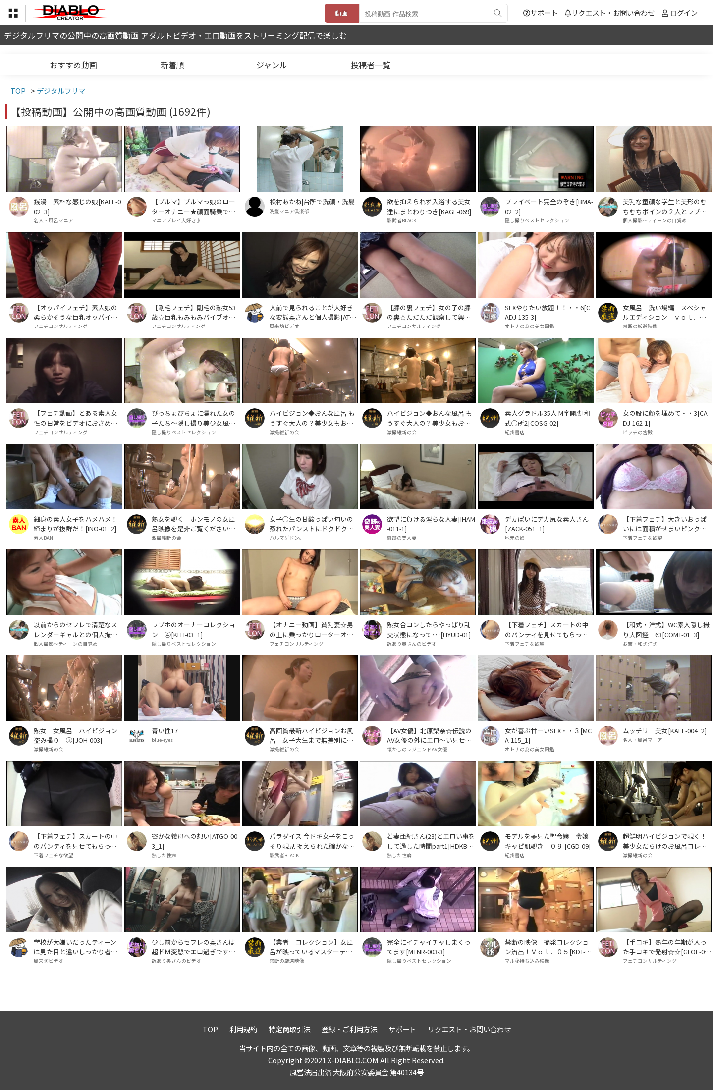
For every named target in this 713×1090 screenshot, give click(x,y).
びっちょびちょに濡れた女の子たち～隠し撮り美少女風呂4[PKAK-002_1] (195, 417)
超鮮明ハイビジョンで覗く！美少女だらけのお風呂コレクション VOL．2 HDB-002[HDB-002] (666, 840)
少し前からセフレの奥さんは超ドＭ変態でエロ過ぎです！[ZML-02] (193, 946)
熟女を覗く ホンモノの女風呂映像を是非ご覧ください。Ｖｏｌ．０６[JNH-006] (193, 523)
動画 (341, 13)
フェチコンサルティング (61, 326)
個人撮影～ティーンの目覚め (655, 220)
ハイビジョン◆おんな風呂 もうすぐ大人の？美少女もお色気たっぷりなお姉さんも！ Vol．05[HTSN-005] (313, 417)
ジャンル (271, 65)
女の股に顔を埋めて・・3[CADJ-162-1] (665, 417)
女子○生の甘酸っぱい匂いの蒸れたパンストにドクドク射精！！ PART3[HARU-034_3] (313, 523)
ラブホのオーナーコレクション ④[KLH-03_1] (193, 629)
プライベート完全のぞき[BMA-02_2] (549, 206)
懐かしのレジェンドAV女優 (417, 749)
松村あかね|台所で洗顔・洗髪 (312, 201)
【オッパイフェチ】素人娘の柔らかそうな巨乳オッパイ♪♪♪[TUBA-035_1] (75, 312)
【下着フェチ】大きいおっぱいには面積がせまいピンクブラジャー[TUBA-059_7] (665, 523)
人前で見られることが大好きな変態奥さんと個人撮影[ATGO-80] (312, 312)
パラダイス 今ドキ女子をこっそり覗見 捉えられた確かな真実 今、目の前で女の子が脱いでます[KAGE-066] (312, 840)
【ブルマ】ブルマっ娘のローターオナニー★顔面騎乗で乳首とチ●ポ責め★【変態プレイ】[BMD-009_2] (193, 206)
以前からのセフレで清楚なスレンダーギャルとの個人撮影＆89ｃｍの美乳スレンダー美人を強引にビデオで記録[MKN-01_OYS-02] (77, 629)
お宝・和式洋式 (640, 643)
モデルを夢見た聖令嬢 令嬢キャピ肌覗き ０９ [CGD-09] (548, 840)
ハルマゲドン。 (287, 537)
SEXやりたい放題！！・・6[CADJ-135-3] (547, 312)
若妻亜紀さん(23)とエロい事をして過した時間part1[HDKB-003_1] (431, 840)
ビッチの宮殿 (638, 432)
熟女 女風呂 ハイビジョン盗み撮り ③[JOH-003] (75, 735)
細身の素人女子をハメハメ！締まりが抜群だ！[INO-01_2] (75, 523)
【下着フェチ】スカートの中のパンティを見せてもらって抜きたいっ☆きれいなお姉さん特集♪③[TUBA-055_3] (547, 629)
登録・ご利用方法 (349, 1029)
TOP (210, 1029)
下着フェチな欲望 (642, 537)
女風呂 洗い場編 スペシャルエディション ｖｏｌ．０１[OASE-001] (664, 312)
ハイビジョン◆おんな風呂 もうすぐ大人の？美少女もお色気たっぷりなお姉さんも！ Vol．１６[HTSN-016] (430, 417)
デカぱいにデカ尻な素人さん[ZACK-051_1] (547, 523)
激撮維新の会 (284, 432)
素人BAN (43, 537)
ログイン (684, 12)
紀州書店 (515, 432)
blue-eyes (162, 739)
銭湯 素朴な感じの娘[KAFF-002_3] (77, 206)
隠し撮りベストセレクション (537, 220)
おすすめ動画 (73, 65)
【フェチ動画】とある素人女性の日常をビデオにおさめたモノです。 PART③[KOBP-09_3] (77, 417)
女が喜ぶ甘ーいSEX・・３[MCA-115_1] (548, 735)
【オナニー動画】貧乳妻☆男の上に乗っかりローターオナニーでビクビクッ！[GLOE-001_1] (314, 629)
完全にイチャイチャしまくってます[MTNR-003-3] (429, 946)
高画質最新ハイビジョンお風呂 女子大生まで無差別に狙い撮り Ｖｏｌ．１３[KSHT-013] (313, 735)
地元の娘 (515, 537)
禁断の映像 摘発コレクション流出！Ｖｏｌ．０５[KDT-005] (548, 946)
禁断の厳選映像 (640, 326)
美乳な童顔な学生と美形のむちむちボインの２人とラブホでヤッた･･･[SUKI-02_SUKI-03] (667, 206)
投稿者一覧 (370, 65)
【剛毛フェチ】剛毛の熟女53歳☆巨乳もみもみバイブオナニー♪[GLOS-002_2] (194, 312)
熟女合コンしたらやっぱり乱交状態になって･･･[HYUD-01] (429, 629)
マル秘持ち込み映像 (527, 960)
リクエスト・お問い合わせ (610, 12)
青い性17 (165, 730)
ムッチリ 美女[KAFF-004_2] (665, 730)
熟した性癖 (164, 855)
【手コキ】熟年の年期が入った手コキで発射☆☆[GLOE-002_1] (665, 946)
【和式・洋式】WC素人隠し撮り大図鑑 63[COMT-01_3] (666, 629)
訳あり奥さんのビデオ (412, 643)
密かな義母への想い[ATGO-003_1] (194, 840)
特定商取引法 (289, 1029)
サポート (540, 12)
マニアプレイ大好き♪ (176, 220)
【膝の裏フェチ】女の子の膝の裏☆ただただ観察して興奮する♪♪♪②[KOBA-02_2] (429, 312)
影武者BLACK (401, 220)
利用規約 (243, 1029)
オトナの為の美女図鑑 (529, 326)
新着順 (172, 65)
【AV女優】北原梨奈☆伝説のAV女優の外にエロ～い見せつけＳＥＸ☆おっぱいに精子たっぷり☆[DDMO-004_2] (429, 735)
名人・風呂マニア (53, 220)
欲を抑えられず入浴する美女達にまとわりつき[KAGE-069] (429, 206)
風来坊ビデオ (284, 326)
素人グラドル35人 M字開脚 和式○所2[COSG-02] (548, 417)
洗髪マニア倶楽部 (289, 211)
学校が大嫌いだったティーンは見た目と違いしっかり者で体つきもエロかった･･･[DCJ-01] (77, 946)
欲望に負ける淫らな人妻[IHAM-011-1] (431, 523)
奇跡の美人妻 (402, 537)
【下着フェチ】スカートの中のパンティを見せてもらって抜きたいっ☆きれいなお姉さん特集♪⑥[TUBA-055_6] (75, 840)
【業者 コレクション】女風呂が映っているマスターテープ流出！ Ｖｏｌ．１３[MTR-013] (313, 946)
